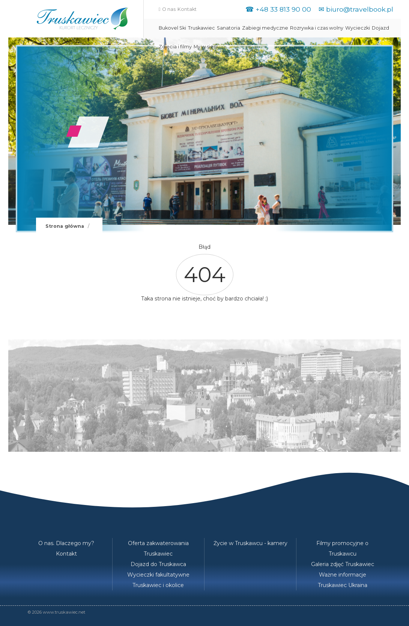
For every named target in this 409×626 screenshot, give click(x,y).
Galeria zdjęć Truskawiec (342, 564)
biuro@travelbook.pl (359, 9)
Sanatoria (228, 28)
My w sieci (206, 46)
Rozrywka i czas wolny (316, 28)
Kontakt (187, 9)
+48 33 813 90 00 (283, 9)
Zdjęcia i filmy (175, 46)
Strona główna (64, 226)
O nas (169, 9)
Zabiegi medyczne (265, 28)
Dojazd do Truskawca (158, 564)
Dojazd (380, 28)
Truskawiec (201, 28)
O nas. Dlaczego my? (66, 543)
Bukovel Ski (172, 28)
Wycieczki (357, 28)
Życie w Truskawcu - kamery (250, 543)
